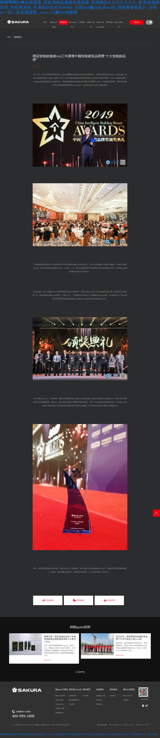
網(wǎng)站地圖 (102, 725)
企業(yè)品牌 (59, 700)
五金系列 (72, 704)
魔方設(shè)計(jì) (129, 725)
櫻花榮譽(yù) (59, 713)
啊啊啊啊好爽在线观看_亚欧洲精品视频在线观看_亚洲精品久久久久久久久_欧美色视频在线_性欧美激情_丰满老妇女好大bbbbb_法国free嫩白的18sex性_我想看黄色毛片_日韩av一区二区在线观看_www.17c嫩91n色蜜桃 (79, 7)
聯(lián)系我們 (118, 23)
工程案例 (81, 22)
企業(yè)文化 (59, 704)
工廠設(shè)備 (59, 708)
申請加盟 (99, 704)
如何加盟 (99, 700)
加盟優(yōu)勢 (100, 696)
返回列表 (80, 672)
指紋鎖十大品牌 (40, 725)
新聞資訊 (63, 22)
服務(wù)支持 (91, 23)
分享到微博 (47, 600)
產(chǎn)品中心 (73, 23)
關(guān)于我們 (60, 696)
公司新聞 (85, 696)
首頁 (45, 22)
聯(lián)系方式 (127, 696)
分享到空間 (109, 600)
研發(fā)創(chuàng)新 (100, 23)
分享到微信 (78, 600)
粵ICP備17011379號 (142, 725)
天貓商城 (136, 22)
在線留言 (126, 700)
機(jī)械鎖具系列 (74, 700)
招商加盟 (109, 22)
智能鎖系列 (72, 696)
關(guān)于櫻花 (54, 23)
